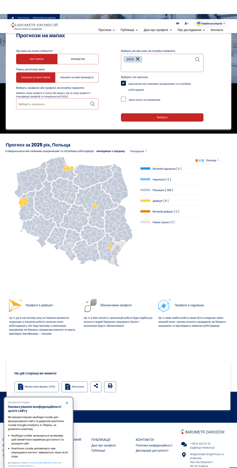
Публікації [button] (129, 11)
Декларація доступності (152, 451)
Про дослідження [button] (191, 11)
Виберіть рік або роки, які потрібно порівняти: (148, 52)
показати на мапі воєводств (76, 78)
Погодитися (54, 456)
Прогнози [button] (106, 11)
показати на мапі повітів (35, 78)
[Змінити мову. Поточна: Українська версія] (210, 4)
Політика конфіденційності (154, 446)
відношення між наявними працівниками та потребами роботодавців (160, 87)
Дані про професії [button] (158, 11)
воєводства (78, 59)
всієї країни (37, 59)
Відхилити (23, 456)
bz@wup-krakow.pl (202, 448)
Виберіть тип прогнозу (134, 78)
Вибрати (162, 118)
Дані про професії (103, 446)
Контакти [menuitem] (217, 11)
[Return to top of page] (233, 454)
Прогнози (23, 18)
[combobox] (57, 104)
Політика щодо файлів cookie (42, 443)
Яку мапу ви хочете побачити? (34, 52)
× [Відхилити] (67, 384)
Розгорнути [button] (137, 152)
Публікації (98, 451)
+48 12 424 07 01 (200, 444)
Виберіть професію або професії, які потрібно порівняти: (50, 88)
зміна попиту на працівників (144, 100)
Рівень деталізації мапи (30, 70)
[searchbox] (57, 104)
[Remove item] (137, 60)
